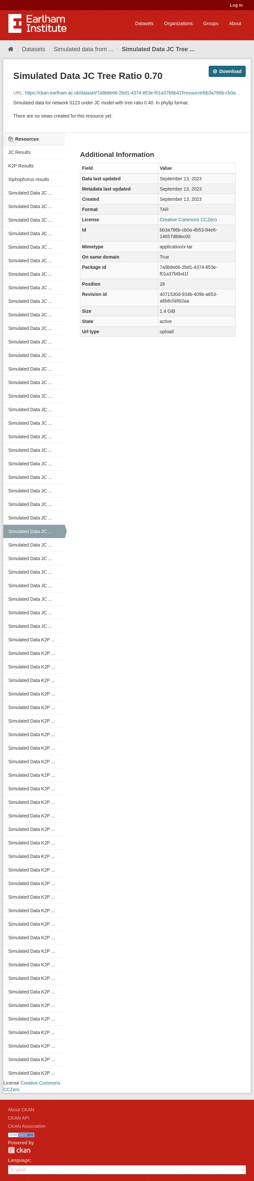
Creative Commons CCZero (188, 219)
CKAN (19, 1150)
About (235, 23)
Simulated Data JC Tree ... (158, 49)
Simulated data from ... (83, 49)
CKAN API (18, 1118)
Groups (210, 23)
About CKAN (21, 1109)
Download (227, 71)
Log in (236, 5)
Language (19, 1160)
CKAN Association (27, 1126)
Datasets (144, 23)
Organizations (178, 23)
